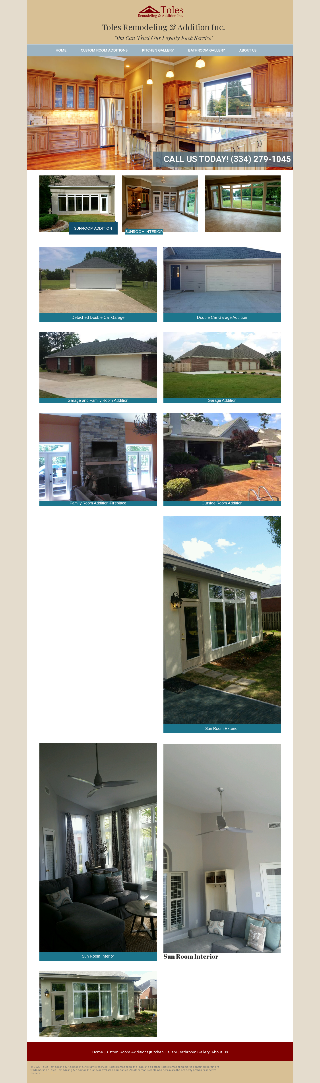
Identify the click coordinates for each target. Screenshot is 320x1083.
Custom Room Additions (126, 1052)
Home (97, 1052)
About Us (219, 1052)
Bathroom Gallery (194, 1052)
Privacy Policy (50, 1073)
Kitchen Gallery (163, 1052)
